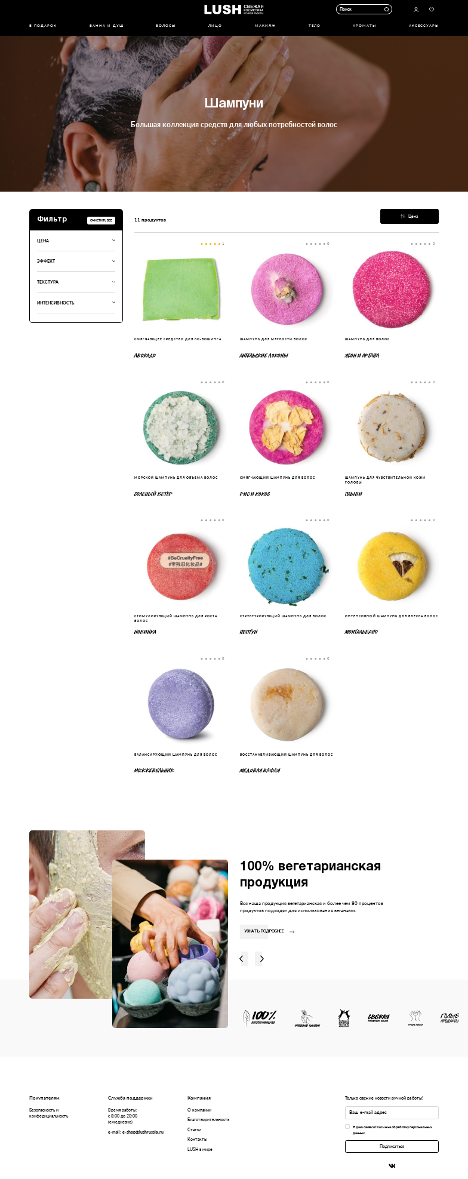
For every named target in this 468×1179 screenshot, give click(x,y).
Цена (409, 216)
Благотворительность (208, 1119)
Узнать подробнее (269, 931)
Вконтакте (392, 1166)
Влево (241, 958)
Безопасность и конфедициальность (48, 1112)
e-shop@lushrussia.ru (143, 1131)
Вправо (262, 958)
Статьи (194, 1129)
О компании (199, 1109)
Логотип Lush (233, 9)
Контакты (197, 1139)
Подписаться (392, 1146)
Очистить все (101, 220)
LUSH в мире (200, 1149)
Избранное (431, 9)
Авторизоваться (416, 9)
